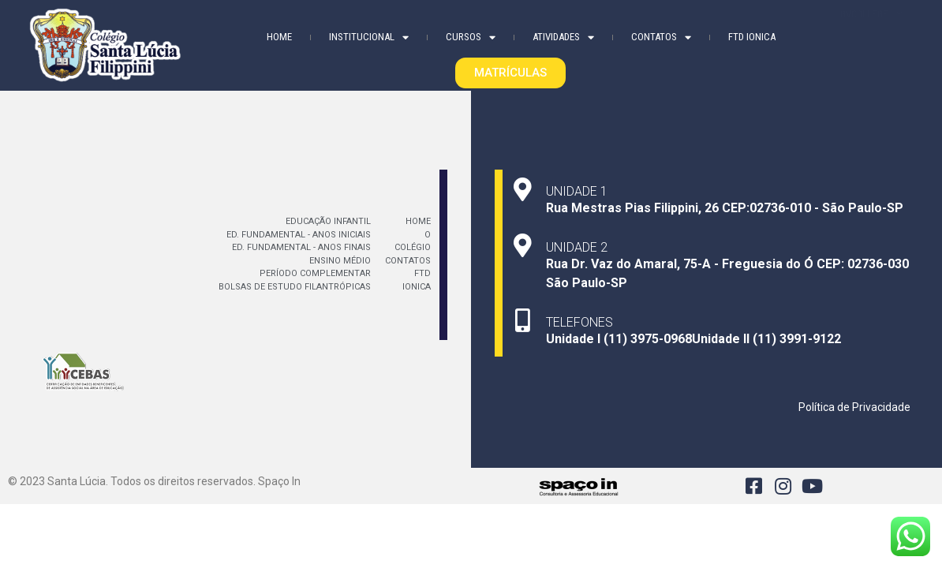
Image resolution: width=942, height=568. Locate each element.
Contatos (661, 36)
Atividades (563, 36)
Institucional (369, 36)
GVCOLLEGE (871, 33)
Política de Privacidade (854, 407)
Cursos (470, 36)
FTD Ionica (752, 36)
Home (279, 36)
